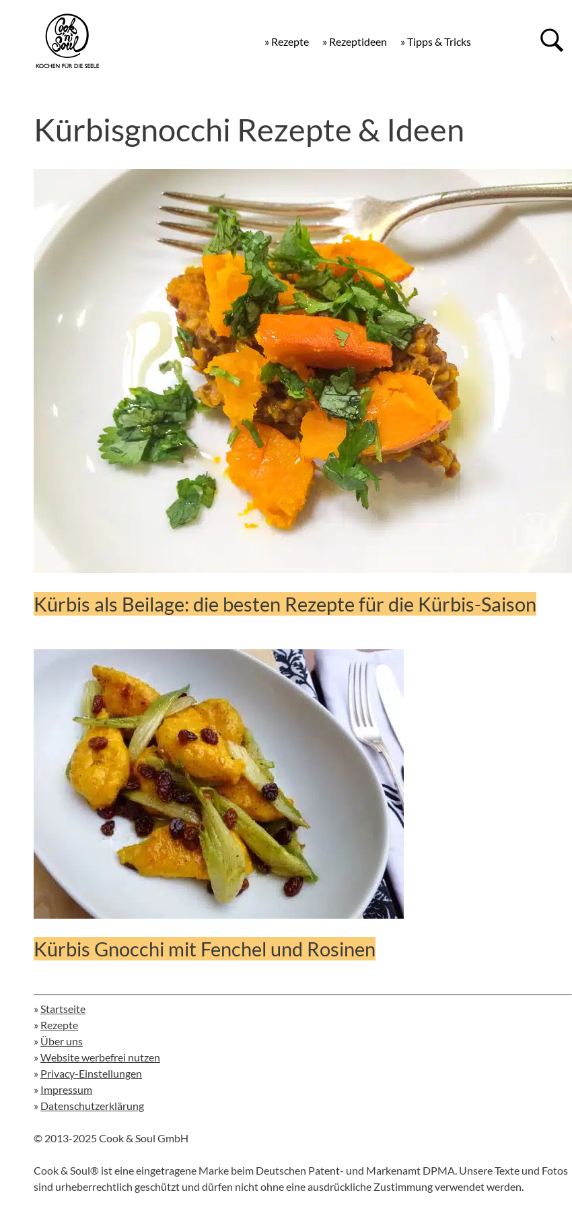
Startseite (62, 1008)
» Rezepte (286, 41)
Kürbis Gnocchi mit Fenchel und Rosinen (205, 948)
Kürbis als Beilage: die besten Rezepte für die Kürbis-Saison (285, 604)
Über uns (61, 1041)
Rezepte (59, 1024)
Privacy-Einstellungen (91, 1073)
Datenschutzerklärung (92, 1105)
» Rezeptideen (354, 41)
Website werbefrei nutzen (100, 1057)
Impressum (66, 1089)
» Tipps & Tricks (435, 41)
